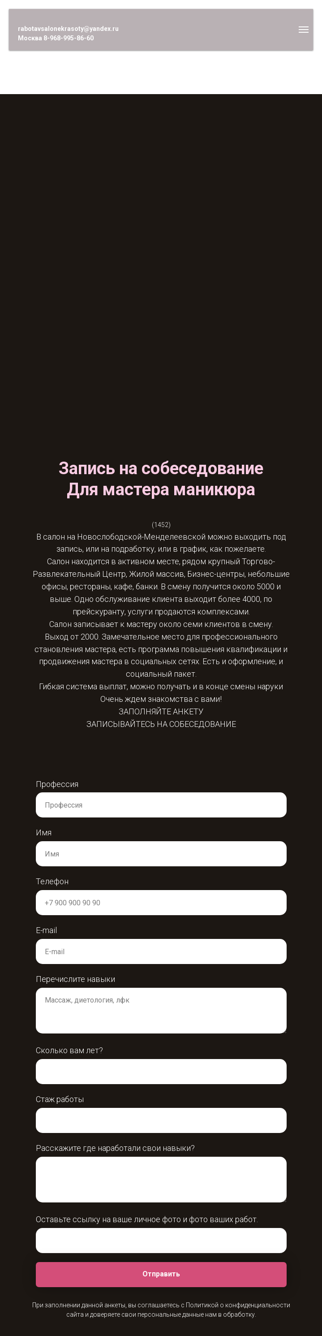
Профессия (57, 784)
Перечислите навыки (75, 979)
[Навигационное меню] (304, 29)
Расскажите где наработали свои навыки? (115, 1148)
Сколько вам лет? (69, 1050)
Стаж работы (60, 1099)
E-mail (46, 930)
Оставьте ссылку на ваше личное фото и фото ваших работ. (147, 1219)
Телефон (52, 881)
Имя (44, 832)
